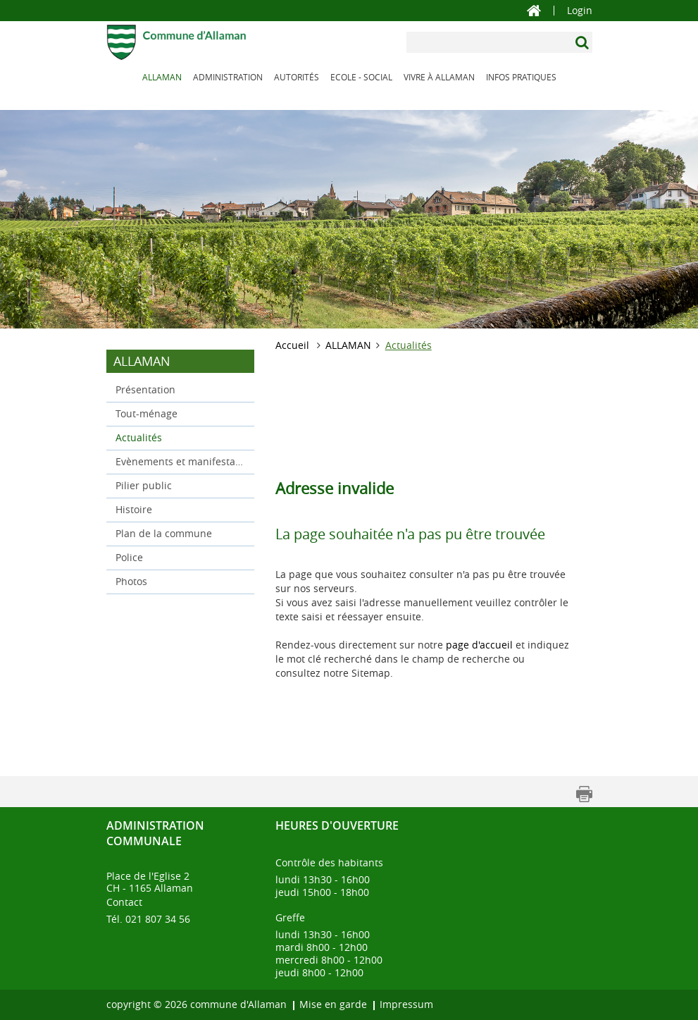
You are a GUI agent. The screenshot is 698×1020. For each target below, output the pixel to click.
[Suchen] (583, 42)
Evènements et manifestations (180, 461)
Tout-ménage (146, 413)
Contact (124, 902)
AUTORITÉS (296, 76)
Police (129, 557)
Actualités (168, 436)
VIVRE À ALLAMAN (439, 76)
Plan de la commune (164, 533)
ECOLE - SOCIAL (361, 76)
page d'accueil (479, 644)
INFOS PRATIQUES (521, 76)
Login (579, 11)
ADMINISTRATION (228, 76)
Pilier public (144, 485)
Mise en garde (333, 1004)
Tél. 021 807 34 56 (148, 919)
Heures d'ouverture (337, 825)
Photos (131, 581)
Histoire (134, 509)
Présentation (145, 389)
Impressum (406, 1004)
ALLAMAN (162, 76)
